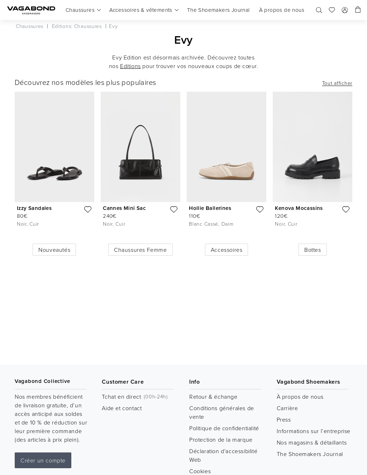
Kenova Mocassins (299, 208)
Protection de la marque (221, 439)
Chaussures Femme (140, 250)
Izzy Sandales (34, 208)
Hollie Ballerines (210, 208)
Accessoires (227, 250)
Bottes (312, 250)
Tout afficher (337, 83)
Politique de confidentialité (224, 428)
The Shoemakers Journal (310, 454)
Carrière (287, 408)
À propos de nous (300, 396)
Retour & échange (213, 396)
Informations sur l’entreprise (314, 431)
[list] (183, 167)
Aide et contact (122, 408)
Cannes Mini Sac (124, 208)
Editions (130, 66)
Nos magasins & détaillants (312, 442)
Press (284, 419)
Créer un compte (43, 460)
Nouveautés (54, 250)
